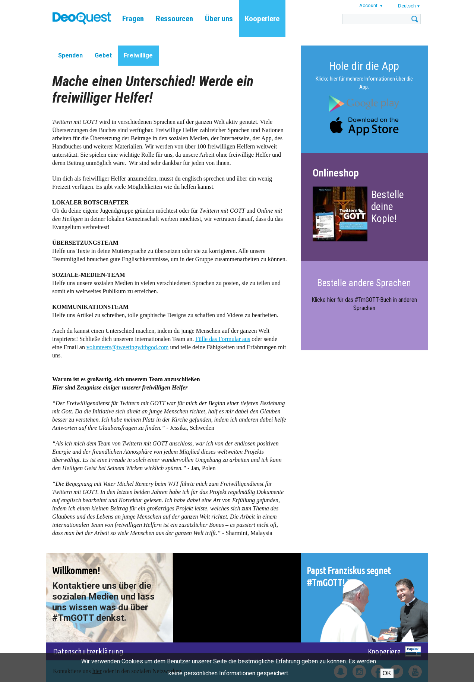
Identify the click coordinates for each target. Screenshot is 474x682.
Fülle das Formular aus (222, 339)
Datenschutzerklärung (88, 651)
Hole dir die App (364, 65)
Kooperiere (262, 18)
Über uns (219, 18)
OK (387, 673)
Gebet (103, 55)
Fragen (133, 18)
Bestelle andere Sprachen (364, 283)
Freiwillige (138, 55)
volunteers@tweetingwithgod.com (127, 347)
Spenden (70, 55)
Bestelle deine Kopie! (387, 206)
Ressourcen (174, 18)
